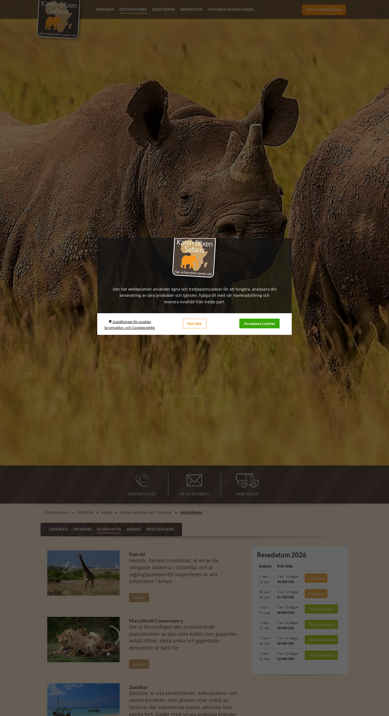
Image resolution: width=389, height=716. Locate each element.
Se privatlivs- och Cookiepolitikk (129, 327)
